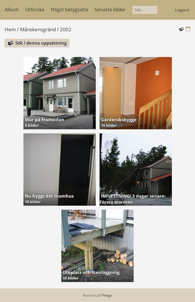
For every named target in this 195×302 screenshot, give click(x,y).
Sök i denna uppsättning (41, 43)
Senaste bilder (110, 9)
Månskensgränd (38, 29)
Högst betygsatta (69, 9)
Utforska (34, 9)
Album (12, 9)
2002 (65, 29)
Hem (10, 29)
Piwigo (107, 295)
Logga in (182, 9)
